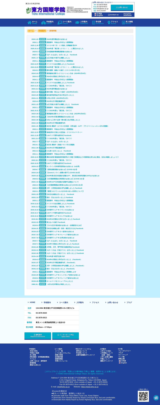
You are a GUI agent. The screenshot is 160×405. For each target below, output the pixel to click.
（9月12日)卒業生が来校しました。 (59, 284)
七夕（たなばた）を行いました (57, 141)
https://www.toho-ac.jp (89, 387)
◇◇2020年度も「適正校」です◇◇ (59, 207)
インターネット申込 (65, 335)
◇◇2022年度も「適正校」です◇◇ (59, 138)
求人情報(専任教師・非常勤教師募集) (39, 356)
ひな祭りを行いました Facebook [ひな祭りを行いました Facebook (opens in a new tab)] (59, 151)
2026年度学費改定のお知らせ (57, 39)
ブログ (129, 302)
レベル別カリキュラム (63, 353)
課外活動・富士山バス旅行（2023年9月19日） (63, 92)
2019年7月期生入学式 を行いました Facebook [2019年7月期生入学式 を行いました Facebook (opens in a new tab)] (64, 244)
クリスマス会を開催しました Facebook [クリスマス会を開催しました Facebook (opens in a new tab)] (61, 203)
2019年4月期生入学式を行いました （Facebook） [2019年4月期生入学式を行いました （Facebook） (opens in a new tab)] (65, 259)
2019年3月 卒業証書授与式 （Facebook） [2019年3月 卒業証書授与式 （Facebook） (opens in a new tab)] (61, 262)
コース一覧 (59, 351)
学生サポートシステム (83, 349)
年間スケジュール (61, 361)
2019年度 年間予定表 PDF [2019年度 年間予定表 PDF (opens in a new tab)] (56, 256)
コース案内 (63, 302)
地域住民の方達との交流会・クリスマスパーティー (64, 132)
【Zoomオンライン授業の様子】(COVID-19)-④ (63, 172)
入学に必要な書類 (106, 357)
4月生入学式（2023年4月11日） (58, 98)
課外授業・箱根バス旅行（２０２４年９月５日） (64, 70)
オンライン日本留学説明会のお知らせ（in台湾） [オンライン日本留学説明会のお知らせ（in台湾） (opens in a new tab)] (64, 166)
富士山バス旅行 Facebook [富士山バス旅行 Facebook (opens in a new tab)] (56, 222)
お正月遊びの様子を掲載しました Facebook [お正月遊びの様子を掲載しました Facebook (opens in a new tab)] (63, 104)
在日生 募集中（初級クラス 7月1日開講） (61, 145)
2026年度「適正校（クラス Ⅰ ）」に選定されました (65, 48)
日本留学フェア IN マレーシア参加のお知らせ (63, 235)
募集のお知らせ (35, 365)
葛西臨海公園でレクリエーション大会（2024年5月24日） (67, 73)
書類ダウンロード (106, 361)
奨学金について (81, 351)
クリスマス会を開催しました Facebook (61, 64)
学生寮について (81, 353)
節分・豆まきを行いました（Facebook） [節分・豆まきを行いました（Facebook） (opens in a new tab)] (61, 269)
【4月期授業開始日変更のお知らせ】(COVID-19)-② (65, 185)
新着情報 (33, 363)
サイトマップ (123, 355)
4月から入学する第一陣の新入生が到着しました (63, 120)
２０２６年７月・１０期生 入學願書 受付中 (62, 45)
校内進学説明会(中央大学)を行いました (60, 95)
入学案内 (80, 302)
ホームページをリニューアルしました (60, 281)
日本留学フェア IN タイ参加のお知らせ (60, 231)
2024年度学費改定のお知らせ (57, 89)
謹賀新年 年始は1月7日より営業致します (61, 272)
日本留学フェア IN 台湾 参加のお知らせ (60, 238)
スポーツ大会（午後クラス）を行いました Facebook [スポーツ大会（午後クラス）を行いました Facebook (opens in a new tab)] (65, 253)
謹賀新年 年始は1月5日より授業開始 (60, 42)
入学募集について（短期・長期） (106, 354)
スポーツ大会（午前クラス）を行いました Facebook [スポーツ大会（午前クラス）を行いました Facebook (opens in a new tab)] (65, 250)
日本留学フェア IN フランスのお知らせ (60, 210)
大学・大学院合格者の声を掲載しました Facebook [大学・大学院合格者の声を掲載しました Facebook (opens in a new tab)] (64, 188)
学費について (105, 359)
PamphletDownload (128, 14)
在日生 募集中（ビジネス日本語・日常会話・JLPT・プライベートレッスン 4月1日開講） (78, 126)
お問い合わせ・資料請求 (38, 361)
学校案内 (47, 302)
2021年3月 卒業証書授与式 (56, 148)
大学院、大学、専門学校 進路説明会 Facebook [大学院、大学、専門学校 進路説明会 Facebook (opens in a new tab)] (63, 247)
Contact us (113, 15)
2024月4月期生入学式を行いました (59, 76)
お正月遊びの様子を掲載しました (59, 58)
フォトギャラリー (124, 351)
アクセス (95, 302)
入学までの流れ (105, 351)
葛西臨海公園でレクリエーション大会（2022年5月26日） (67, 114)
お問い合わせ (122, 7)
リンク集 (121, 357)
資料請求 (37, 335)
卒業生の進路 (34, 353)
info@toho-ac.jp (63, 387)
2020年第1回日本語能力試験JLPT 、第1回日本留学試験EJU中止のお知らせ (73, 176)
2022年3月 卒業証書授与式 (56, 123)
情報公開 (121, 359)
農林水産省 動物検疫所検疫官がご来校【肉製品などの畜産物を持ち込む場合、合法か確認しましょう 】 (83, 157)
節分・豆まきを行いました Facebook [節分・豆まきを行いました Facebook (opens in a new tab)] (60, 197)
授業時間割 (59, 359)
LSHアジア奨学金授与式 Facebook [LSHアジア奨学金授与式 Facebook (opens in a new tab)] (59, 135)
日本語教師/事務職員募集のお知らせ (59, 52)
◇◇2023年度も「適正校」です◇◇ (59, 110)
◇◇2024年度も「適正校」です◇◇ (59, 86)
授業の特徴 (59, 355)
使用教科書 (59, 357)
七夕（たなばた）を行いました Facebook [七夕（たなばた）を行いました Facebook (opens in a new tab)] (62, 55)
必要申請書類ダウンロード (85, 355)
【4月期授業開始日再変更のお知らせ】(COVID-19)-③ (65, 179)
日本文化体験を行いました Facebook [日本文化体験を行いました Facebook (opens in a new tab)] (60, 194)
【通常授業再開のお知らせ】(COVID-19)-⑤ (62, 169)
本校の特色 (34, 351)
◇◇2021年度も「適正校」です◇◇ (59, 160)
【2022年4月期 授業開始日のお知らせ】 (61, 117)
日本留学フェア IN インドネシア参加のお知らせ (63, 275)
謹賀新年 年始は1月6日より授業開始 (60, 61)
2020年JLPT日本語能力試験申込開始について (63, 182)
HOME (32, 302)
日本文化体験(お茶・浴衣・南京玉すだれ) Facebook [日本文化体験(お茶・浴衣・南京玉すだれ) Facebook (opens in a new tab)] (65, 228)
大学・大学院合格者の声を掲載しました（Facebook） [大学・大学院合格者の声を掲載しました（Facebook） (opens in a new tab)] (66, 266)
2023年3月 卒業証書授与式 (56, 101)
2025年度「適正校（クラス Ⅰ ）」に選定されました (65, 67)
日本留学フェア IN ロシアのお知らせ (59, 216)
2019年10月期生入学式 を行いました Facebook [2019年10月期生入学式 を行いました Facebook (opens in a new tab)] (64, 219)
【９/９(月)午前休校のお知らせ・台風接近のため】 (64, 225)
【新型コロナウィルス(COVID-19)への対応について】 (65, 191)
